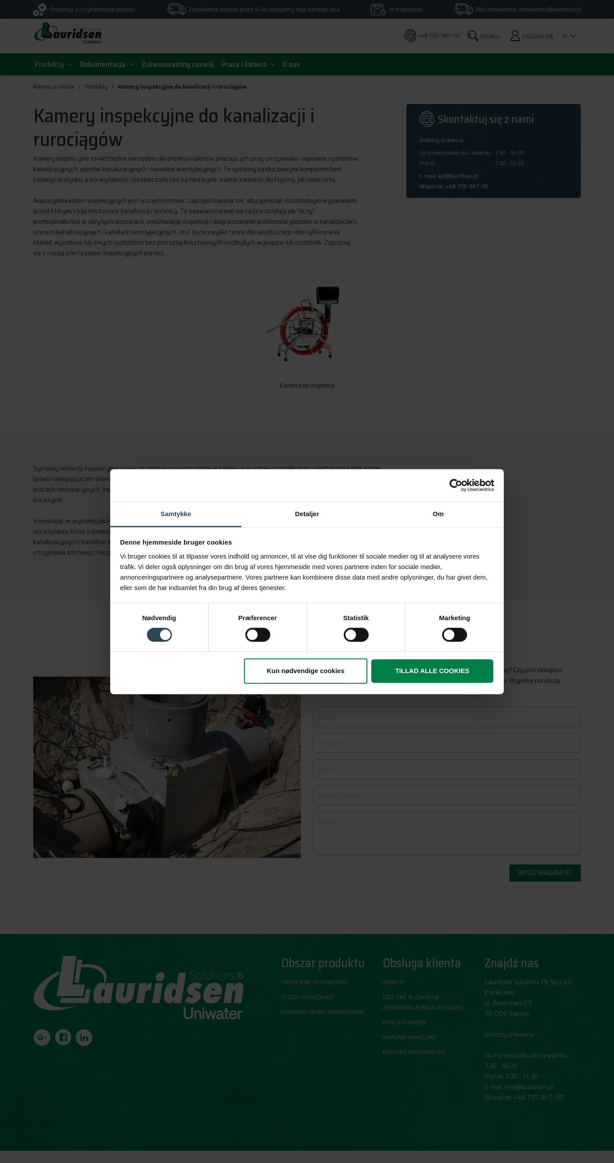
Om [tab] (438, 513)
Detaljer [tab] (307, 513)
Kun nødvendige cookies (306, 671)
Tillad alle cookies (432, 671)
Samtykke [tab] (175, 513)
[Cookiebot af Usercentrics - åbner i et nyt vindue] (456, 485)
